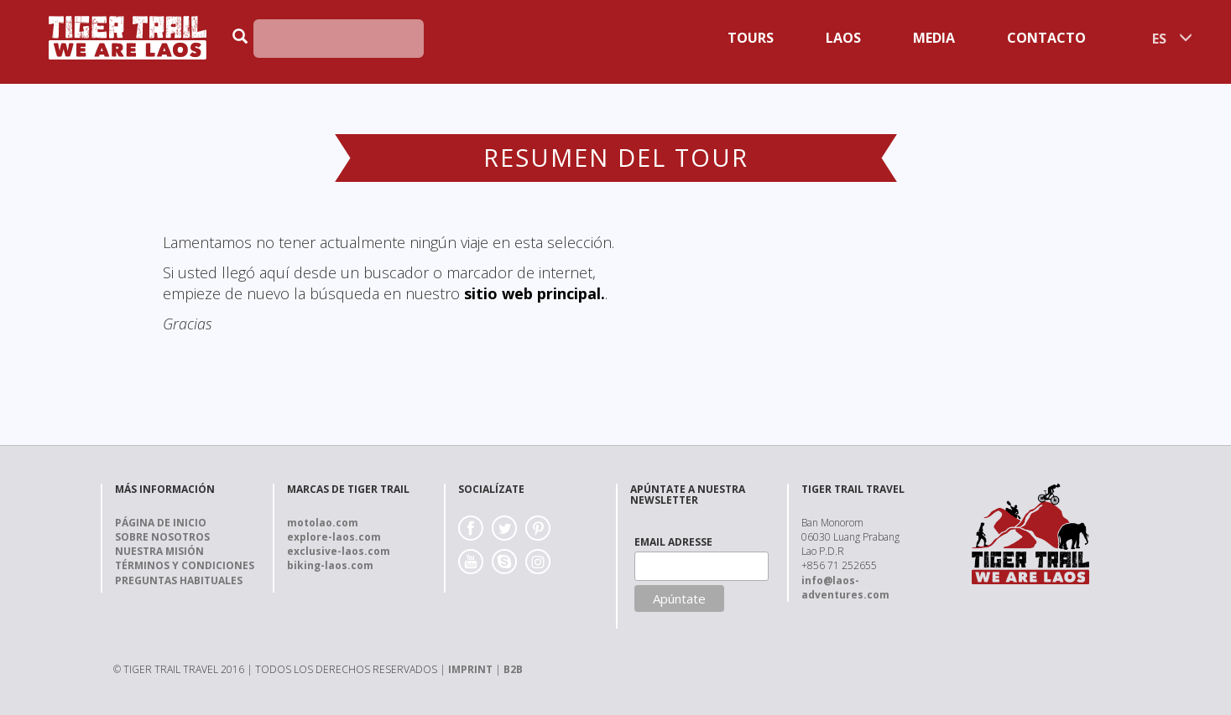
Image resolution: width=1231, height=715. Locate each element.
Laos (843, 37)
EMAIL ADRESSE (673, 542)
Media (934, 37)
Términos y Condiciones (184, 565)
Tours (751, 37)
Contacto (1046, 37)
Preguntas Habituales (179, 580)
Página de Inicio (160, 523)
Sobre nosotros (162, 537)
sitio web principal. (534, 293)
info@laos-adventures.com (845, 587)
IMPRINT (470, 669)
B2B (513, 669)
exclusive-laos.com (338, 551)
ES (1159, 38)
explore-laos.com (334, 537)
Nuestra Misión (159, 551)
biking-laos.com (330, 565)
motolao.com (322, 523)
